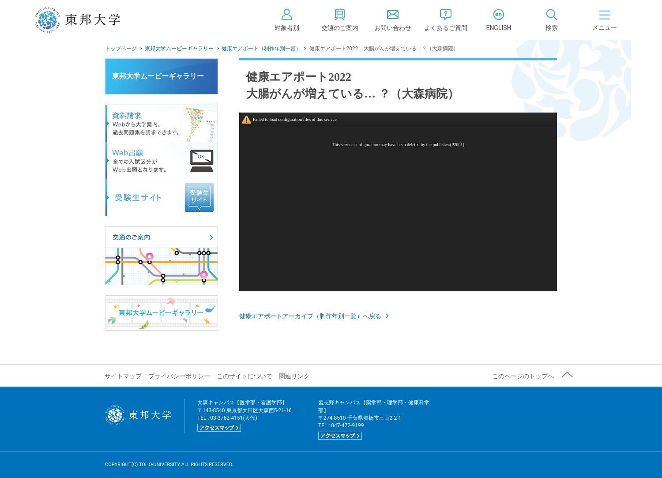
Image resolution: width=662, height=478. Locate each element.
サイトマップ (123, 376)
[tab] (551, 20)
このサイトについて (244, 376)
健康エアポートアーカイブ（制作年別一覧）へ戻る (315, 316)
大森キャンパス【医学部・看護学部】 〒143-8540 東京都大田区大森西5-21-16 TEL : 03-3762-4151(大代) (244, 415)
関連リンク (294, 376)
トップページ (121, 48)
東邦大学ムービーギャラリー (179, 48)
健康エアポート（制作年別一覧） (261, 48)
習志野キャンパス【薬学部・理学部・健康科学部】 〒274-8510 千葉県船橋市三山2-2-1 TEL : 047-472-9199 (373, 419)
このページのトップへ (523, 376)
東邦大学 (87, 20)
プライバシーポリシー (179, 376)
